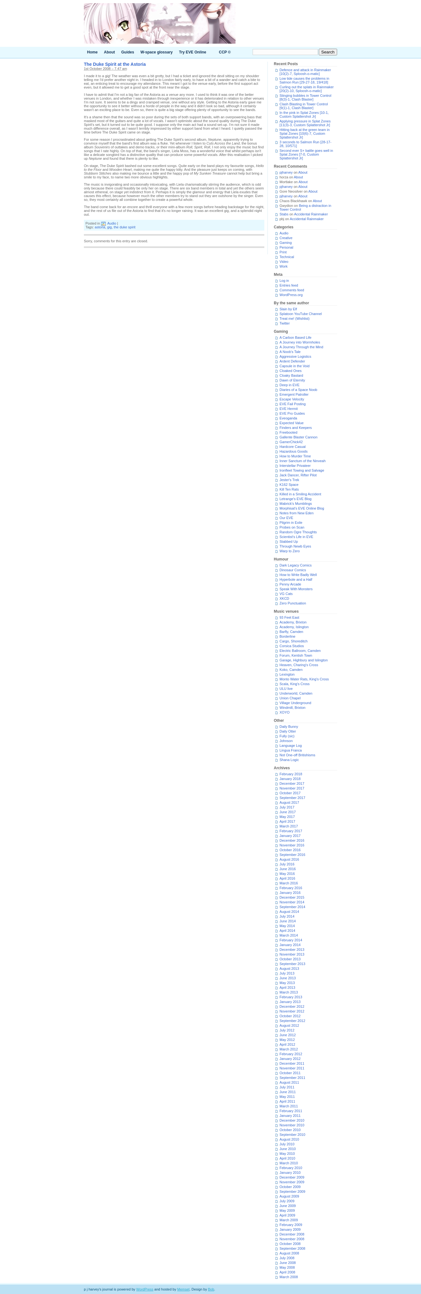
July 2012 (287, 1030)
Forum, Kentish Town (296, 655)
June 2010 (288, 1149)
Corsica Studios (292, 646)
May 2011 (287, 1097)
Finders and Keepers (296, 428)
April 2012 (287, 1044)
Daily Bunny (289, 726)
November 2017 (292, 788)
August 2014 (289, 911)
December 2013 (292, 949)
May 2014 (287, 926)
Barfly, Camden (291, 632)
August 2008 (289, 1253)
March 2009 (289, 1220)
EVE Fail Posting (293, 404)
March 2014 (289, 935)
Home (92, 52)
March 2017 (289, 826)
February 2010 (291, 1168)
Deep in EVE (289, 385)
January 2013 (290, 1002)
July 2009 (287, 1201)
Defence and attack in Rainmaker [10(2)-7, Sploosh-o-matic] (305, 72)
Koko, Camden (291, 670)
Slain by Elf (288, 309)
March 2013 (289, 992)
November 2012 (292, 1011)
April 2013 (287, 987)
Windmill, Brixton (292, 707)
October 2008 (290, 1244)
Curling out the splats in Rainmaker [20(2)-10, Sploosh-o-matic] (307, 89)
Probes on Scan (292, 527)
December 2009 (292, 1177)
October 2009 (290, 1187)
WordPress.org (291, 295)
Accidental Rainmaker (311, 214)
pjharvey (286, 172)
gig (109, 227)
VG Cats (286, 594)
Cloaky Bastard (291, 375)
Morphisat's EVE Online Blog (302, 508)
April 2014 (287, 930)
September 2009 (292, 1191)
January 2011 (290, 1116)
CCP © (225, 52)
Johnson (286, 741)
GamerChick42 (291, 442)
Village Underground (295, 703)
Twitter (285, 323)
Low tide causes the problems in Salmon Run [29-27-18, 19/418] (304, 80)
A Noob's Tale (290, 352)
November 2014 (292, 902)
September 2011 (292, 1078)
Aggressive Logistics (295, 356)
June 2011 (288, 1092)
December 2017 (292, 783)
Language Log (291, 745)
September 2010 (292, 1134)
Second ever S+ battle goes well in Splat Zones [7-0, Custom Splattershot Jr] (306, 154)
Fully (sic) (287, 736)
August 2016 (289, 859)
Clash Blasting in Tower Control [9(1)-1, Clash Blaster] (304, 106)
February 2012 (291, 1054)
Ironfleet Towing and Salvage (302, 470)
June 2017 (288, 812)
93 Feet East (289, 617)
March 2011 (289, 1106)
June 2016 (288, 869)
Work (283, 266)
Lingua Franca (291, 750)
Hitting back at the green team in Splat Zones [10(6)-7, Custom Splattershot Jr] (305, 133)
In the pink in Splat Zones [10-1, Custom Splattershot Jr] (304, 114)
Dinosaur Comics (293, 570)
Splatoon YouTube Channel (301, 314)
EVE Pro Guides (292, 413)
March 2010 (289, 1163)
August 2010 (289, 1139)
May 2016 (287, 874)
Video (284, 261)
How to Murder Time (295, 456)
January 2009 (290, 1229)
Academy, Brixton (293, 622)
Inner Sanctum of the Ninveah (303, 461)
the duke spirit (124, 227)
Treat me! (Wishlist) (295, 318)
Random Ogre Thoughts (298, 532)
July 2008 (287, 1258)
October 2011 (290, 1073)
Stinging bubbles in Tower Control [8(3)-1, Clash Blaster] (305, 97)
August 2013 (289, 968)
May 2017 (287, 817)
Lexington (287, 674)
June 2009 (288, 1206)
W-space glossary (157, 52)
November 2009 (292, 1182)
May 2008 (287, 1267)
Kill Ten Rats (289, 489)
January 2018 (290, 779)
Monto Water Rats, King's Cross (304, 679)
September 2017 (292, 798)
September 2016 (292, 855)
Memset (183, 1289)
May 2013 (287, 983)
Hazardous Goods (294, 451)
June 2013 (288, 978)
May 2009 (287, 1210)
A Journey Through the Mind (301, 347)
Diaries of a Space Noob (298, 390)
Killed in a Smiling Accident (300, 494)
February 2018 (291, 774)
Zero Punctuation (293, 603)
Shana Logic (289, 760)
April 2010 (287, 1158)
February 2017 (291, 831)
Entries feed (289, 285)
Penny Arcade (290, 584)
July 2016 (287, 864)
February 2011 (291, 1111)
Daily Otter (288, 731)
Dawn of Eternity (292, 380)
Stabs (284, 214)
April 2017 (287, 821)
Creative (286, 238)
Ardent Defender (292, 361)
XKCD (284, 598)
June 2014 (288, 921)
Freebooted (288, 432)
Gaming (286, 243)
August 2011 (289, 1082)
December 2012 (292, 1006)
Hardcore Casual (293, 447)
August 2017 (289, 802)
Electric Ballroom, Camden (300, 651)
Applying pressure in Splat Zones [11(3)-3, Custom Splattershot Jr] (305, 123)
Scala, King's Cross (295, 684)
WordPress (144, 1289)
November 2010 (292, 1125)
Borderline (287, 636)
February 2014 (291, 940)
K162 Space (289, 484)
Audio (111, 223)
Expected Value (292, 423)
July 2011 (287, 1087)
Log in (284, 280)
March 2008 (289, 1277)
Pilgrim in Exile (291, 522)
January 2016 (290, 893)
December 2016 (292, 840)
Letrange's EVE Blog (295, 499)
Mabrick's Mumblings (296, 503)
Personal (286, 247)
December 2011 (292, 1063)
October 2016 (290, 850)
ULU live (286, 688)
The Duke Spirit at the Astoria (115, 64)
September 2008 (292, 1248)
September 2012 (292, 1021)
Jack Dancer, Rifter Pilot (298, 475)
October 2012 (290, 1016)
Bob (211, 1289)
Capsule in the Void (295, 366)
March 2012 (289, 1049)
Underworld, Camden (296, 693)
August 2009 (289, 1196)
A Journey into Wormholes (300, 342)
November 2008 (292, 1239)
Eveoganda (288, 418)
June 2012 (288, 1035)
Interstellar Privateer (295, 465)
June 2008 (288, 1263)
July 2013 (287, 973)
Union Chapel (290, 698)
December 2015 (292, 897)
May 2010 (287, 1153)
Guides (127, 52)
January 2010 (290, 1172)
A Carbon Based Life (295, 337)
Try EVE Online (192, 52)
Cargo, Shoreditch (294, 641)
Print (283, 252)
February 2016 (291, 888)
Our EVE (286, 518)
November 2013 (292, 954)
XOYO (285, 712)
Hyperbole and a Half (296, 579)
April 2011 (287, 1101)
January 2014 (290, 945)
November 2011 (292, 1068)
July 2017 (287, 807)
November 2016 (292, 845)
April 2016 (287, 878)
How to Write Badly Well (298, 575)
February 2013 (291, 997)
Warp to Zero (290, 551)
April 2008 (287, 1272)
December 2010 (292, 1120)
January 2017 (290, 836)
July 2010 (287, 1144)
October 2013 (290, 959)
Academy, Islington (294, 627)
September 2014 (292, 907)
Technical (287, 257)
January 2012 (290, 1059)
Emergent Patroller (294, 394)
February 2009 (291, 1225)
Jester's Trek (289, 480)
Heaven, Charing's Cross (299, 665)
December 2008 (292, 1234)
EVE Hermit (289, 409)
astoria (100, 227)
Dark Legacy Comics (295, 565)
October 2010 (290, 1130)
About (109, 52)
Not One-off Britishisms (297, 755)
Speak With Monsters (296, 589)
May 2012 (287, 1040)
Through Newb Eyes (295, 546)
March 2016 (289, 883)
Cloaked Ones (291, 371)
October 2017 (290, 793)
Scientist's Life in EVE (296, 537)
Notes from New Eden (297, 513)
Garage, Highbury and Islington (304, 660)
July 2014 (287, 916)
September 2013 (292, 964)
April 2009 (287, 1215)
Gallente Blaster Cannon (298, 437)
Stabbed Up (289, 541)
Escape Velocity (292, 399)
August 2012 (289, 1025)
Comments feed (292, 290)
